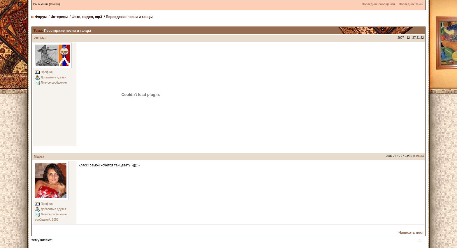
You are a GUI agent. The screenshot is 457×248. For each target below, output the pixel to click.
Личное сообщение (54, 82)
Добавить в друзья (53, 77)
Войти (54, 4)
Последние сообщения (378, 4)
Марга (39, 156)
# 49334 (418, 156)
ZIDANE (40, 38)
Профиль (47, 72)
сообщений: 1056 (46, 219)
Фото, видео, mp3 (86, 17)
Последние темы (411, 4)
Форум (41, 17)
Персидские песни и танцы (129, 17)
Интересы (59, 17)
